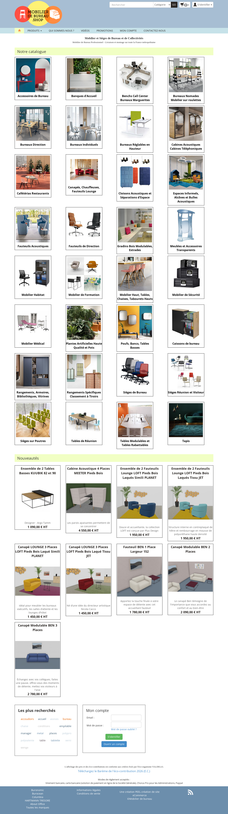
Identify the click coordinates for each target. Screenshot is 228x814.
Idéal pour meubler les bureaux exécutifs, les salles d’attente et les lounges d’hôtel (37, 609)
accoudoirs (27, 719)
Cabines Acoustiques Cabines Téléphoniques (186, 147)
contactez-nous (155, 30)
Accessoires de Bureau (33, 96)
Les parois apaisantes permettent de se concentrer (88, 524)
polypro (66, 733)
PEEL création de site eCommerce (146, 793)
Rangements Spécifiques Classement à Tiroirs (84, 394)
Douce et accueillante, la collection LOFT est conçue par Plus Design (139, 528)
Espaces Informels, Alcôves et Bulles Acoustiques (186, 197)
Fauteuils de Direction (84, 246)
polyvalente (27, 740)
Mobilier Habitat (33, 295)
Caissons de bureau (185, 343)
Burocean (37, 793)
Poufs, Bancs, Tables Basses (135, 346)
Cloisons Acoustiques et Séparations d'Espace (135, 195)
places (53, 733)
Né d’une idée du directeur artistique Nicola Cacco (88, 607)
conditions (44, 726)
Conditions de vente (88, 793)
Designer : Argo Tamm (38, 522)
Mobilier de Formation (84, 295)
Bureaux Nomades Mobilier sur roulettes (186, 98)
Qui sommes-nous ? (61, 30)
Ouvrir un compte (114, 744)
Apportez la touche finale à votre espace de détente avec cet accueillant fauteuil (139, 604)
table (42, 740)
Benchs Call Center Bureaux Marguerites (135, 98)
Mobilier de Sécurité (186, 295)
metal (40, 733)
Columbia (37, 797)
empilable (65, 726)
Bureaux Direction (33, 145)
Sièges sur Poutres (33, 441)
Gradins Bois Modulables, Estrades (135, 248)
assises (54, 719)
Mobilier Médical (32, 343)
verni (68, 740)
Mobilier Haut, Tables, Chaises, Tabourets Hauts (135, 297)
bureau (67, 719)
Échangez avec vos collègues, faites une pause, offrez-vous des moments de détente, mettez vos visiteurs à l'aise (37, 685)
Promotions (105, 30)
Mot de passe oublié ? (123, 729)
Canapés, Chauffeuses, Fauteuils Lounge (84, 189)
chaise (24, 726)
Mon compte (128, 30)
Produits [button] (35, 30)
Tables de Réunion (84, 441)
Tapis (186, 441)
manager (26, 733)
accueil (42, 719)
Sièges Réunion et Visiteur (186, 392)
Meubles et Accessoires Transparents (186, 248)
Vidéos (85, 30)
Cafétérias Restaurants (33, 193)
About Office (37, 804)
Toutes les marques (37, 807)
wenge (24, 747)
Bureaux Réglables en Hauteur (135, 147)
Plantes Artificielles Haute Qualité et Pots (84, 346)
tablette (55, 740)
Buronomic (37, 790)
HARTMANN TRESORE (37, 800)
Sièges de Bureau (135, 392)
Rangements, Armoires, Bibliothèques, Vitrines (33, 394)
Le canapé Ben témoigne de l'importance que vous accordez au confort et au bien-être (190, 604)
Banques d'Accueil (84, 96)
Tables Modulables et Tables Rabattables (135, 443)
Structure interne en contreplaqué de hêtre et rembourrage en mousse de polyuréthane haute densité (190, 530)
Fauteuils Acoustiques (33, 246)
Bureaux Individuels (84, 145)
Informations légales (89, 790)
